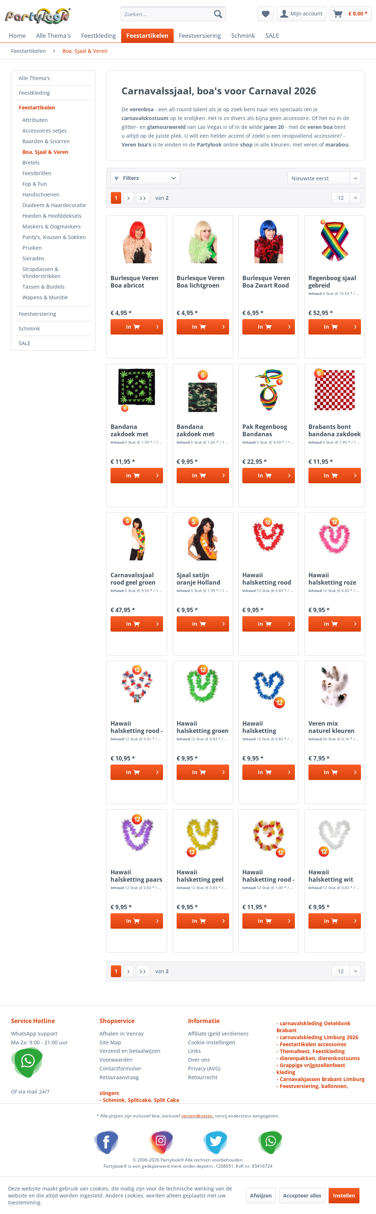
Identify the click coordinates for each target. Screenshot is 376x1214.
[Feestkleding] (98, 36)
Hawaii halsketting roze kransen (332, 578)
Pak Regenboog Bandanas (264, 430)
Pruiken (32, 247)
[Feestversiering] (200, 36)
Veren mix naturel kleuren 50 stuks (331, 727)
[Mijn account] (301, 14)
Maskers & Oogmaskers (51, 226)
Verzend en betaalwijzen (130, 1050)
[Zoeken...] (173, 14)
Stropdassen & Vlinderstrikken (41, 272)
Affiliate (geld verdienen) (218, 1033)
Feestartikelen (37, 107)
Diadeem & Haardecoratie (54, 205)
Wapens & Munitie (45, 297)
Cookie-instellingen (211, 1042)
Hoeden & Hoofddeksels (52, 215)
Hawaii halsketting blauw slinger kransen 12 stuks (267, 727)
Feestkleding (34, 92)
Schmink (29, 328)
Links (194, 1050)
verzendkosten (197, 1116)
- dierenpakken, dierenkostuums (318, 1058)
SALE (24, 343)
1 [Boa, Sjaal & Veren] (116, 197)
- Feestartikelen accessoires (311, 1044)
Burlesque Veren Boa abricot (135, 281)
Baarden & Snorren (46, 141)
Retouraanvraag (119, 1077)
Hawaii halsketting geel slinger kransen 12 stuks (200, 875)
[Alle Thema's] (53, 36)
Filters (127, 177)
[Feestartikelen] (147, 36)
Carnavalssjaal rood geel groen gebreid (133, 578)
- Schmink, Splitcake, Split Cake (139, 1099)
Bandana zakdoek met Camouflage (195, 430)
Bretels (31, 162)
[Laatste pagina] (143, 198)
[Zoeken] (218, 14)
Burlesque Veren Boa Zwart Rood (266, 281)
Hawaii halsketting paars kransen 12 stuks (136, 875)
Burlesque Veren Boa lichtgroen (201, 281)
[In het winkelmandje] (137, 327)
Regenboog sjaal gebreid (332, 281)
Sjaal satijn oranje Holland (198, 578)
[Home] (17, 36)
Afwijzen (261, 1195)
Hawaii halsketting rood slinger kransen (266, 578)
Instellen (344, 1195)
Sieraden (33, 258)
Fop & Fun (34, 183)
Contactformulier (120, 1068)
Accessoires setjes (44, 130)
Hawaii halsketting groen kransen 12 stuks (203, 727)
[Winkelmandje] (351, 14)
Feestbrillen (36, 173)
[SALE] (272, 36)
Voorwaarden (116, 1059)
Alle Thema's (34, 78)
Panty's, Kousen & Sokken (54, 237)
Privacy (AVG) (204, 1068)
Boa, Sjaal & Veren (45, 151)
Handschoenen (40, 194)
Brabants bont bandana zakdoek (334, 430)
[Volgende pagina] (128, 198)
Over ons (199, 1059)
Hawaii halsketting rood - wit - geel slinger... (268, 875)
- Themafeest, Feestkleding (310, 1051)
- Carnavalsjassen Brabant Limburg (320, 1079)
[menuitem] (173, 14)
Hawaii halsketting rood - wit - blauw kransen (137, 727)
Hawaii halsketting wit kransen (330, 875)
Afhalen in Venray (122, 1033)
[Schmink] (243, 36)
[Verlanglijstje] (266, 14)
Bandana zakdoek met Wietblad (129, 430)
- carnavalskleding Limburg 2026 (317, 1037)
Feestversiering (37, 313)
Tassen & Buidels (43, 286)
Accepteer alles (302, 1195)
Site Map (110, 1042)
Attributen (35, 119)
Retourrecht (202, 1077)
